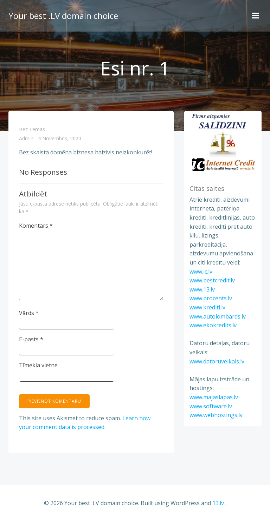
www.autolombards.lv (217, 316)
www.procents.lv (210, 298)
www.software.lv (210, 406)
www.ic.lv (200, 271)
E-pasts (31, 339)
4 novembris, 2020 (59, 139)
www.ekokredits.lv (213, 325)
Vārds (29, 313)
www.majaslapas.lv (213, 397)
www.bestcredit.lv (212, 280)
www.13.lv (202, 289)
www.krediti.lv (207, 307)
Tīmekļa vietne (38, 365)
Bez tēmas (32, 129)
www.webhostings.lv (216, 415)
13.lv (218, 503)
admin (26, 139)
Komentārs (36, 225)
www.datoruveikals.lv (216, 361)
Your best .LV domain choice (63, 15)
